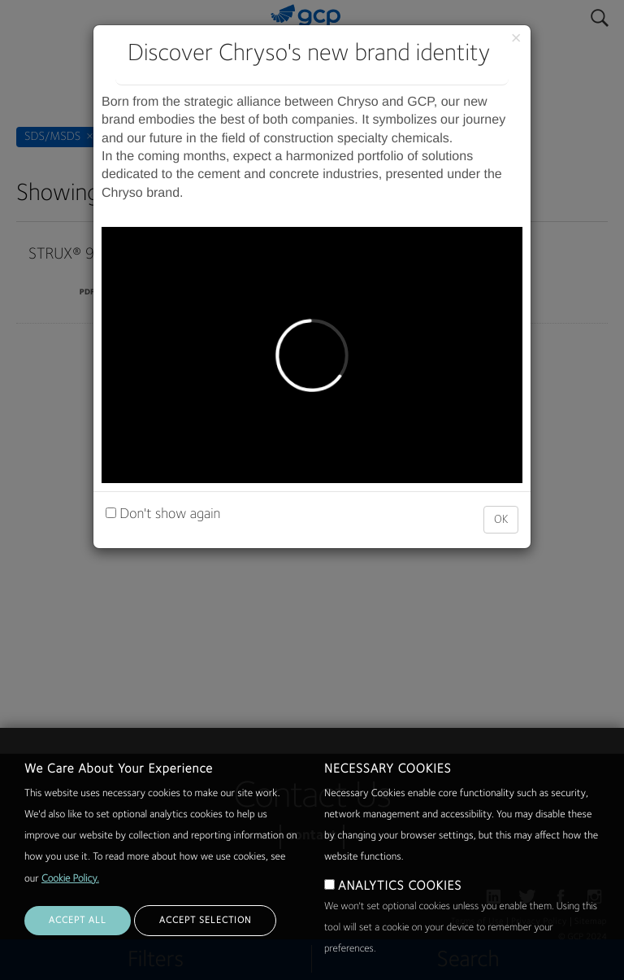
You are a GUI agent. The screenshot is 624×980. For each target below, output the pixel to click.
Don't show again (163, 514)
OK (501, 519)
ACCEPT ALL (77, 921)
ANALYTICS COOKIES (400, 886)
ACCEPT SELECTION (205, 921)
